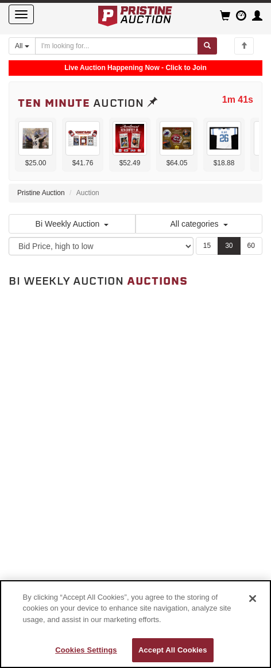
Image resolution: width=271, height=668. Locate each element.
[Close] (252, 598)
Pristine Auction (41, 193)
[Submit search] (207, 46)
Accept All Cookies (172, 650)
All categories (198, 223)
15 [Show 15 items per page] (207, 246)
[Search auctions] (117, 46)
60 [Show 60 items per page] (251, 246)
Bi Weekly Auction (72, 223)
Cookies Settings (86, 650)
